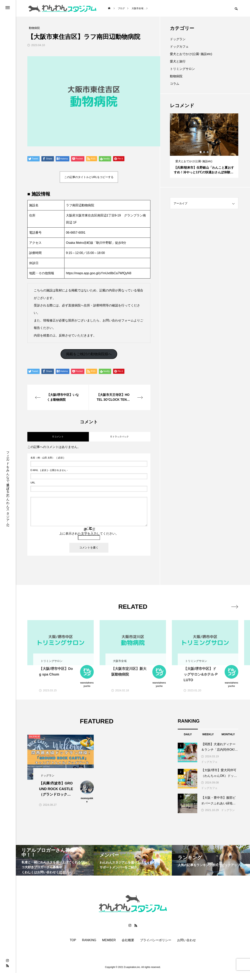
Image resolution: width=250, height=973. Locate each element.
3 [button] (208, 152)
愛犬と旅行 (178, 61)
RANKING (89, 940)
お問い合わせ (186, 940)
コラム (174, 83)
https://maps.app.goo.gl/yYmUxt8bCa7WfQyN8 (98, 273)
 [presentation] (233, 606)
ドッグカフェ (179, 46)
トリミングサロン (182, 68)
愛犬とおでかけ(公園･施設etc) (191, 54)
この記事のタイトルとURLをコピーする (88, 177)
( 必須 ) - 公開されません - (49, 470)
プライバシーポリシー (155, 940)
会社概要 (128, 940)
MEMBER (109, 940)
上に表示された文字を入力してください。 (89, 533)
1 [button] (201, 152)
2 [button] (204, 152)
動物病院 (176, 76)
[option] (204, 145)
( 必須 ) (47, 458)
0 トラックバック (119, 436)
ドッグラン (178, 39)
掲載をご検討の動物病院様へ (89, 354)
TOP (73, 940)
